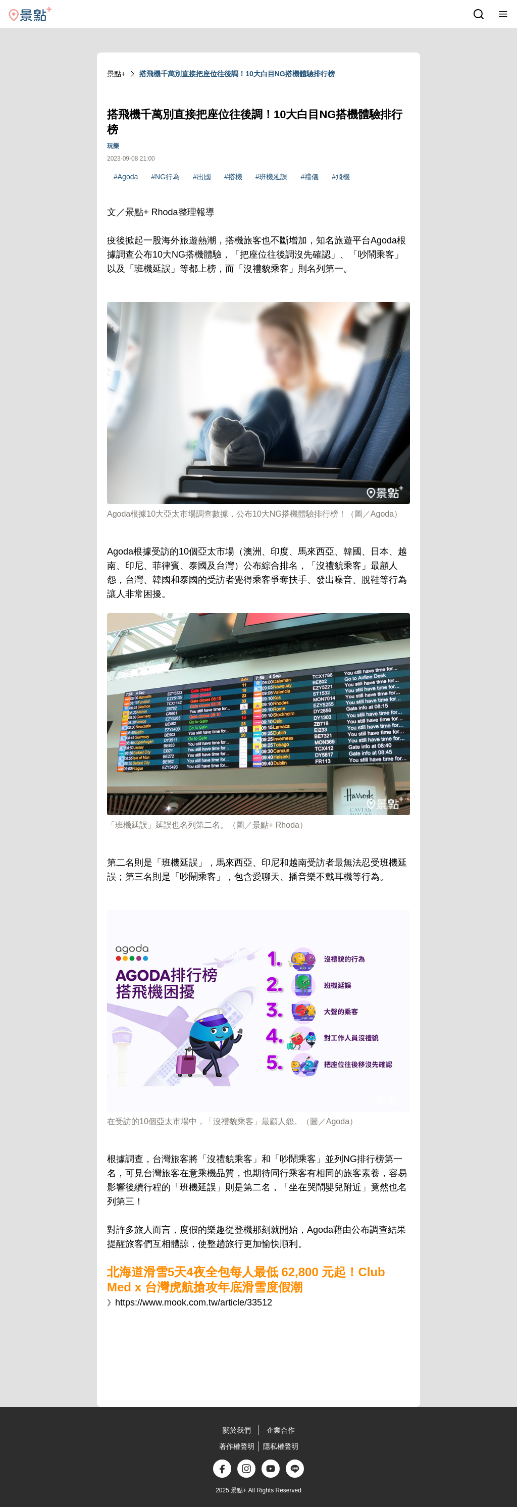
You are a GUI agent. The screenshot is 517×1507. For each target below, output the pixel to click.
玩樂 (113, 145)
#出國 (202, 177)
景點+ (116, 74)
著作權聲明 (236, 1446)
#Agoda (126, 177)
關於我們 (237, 1430)
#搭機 (233, 177)
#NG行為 (165, 177)
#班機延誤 (271, 177)
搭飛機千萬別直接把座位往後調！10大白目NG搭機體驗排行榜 (237, 74)
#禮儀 (309, 177)
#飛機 (341, 177)
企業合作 (281, 1430)
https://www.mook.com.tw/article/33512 (193, 1302)
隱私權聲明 (280, 1446)
